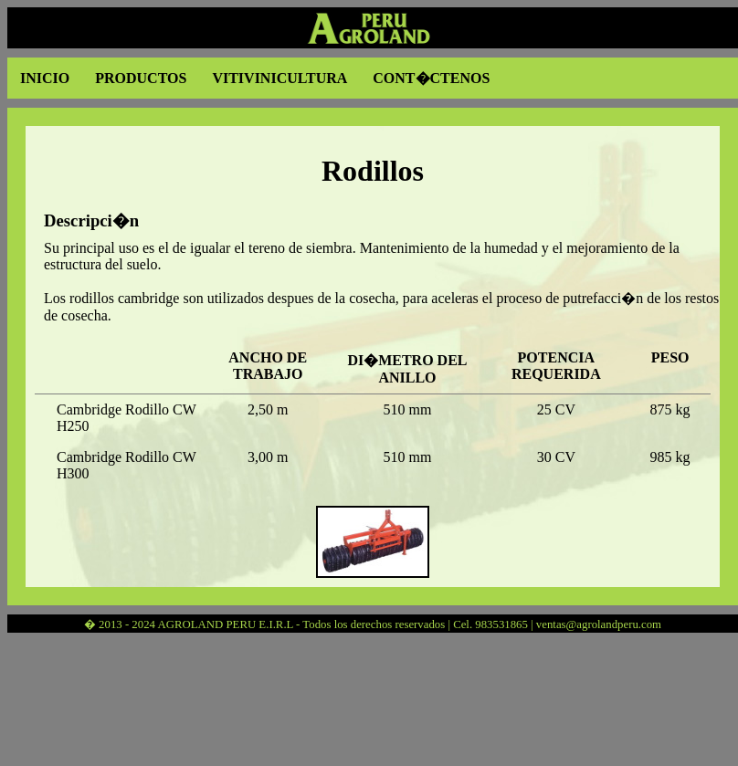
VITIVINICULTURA (279, 78)
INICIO (44, 78)
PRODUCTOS (140, 78)
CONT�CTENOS (431, 78)
